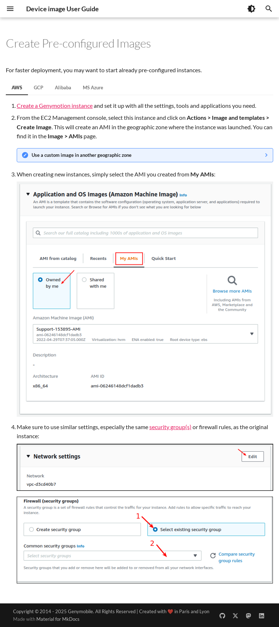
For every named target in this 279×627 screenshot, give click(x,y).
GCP (38, 87)
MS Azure (93, 87)
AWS (17, 87)
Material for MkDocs (58, 619)
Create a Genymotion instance (55, 105)
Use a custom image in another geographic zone (82, 155)
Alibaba (63, 87)
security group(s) (170, 426)
